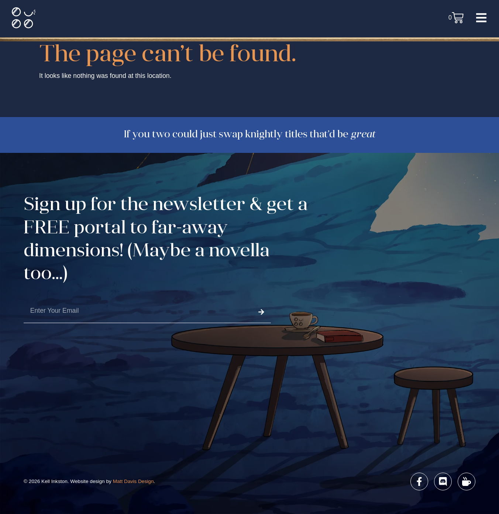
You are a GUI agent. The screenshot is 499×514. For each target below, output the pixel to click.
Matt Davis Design (133, 481)
